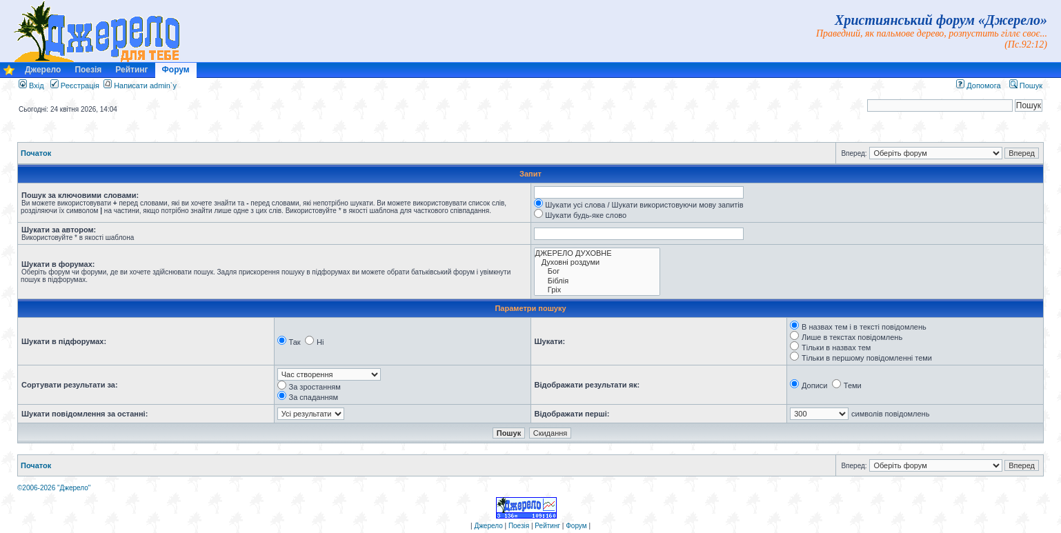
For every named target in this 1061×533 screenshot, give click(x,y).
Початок (36, 153)
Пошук (1025, 85)
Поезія (88, 69)
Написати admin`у (145, 85)
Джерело (43, 69)
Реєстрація (74, 85)
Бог (597, 271)
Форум (176, 69)
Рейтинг (131, 69)
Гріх (597, 289)
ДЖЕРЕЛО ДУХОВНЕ (597, 253)
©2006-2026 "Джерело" (53, 488)
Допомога (978, 85)
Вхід (31, 85)
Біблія (597, 280)
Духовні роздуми (597, 262)
